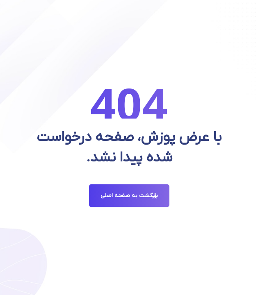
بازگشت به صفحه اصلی (129, 196)
